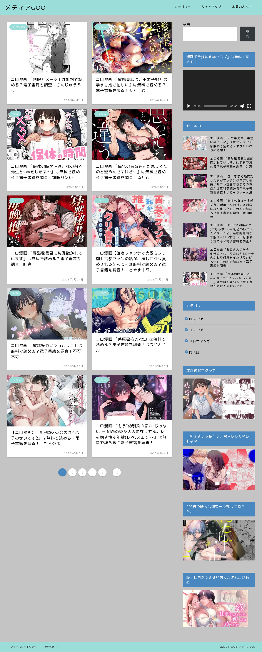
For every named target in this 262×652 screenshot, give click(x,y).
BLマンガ (196, 319)
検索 (186, 24)
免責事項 (48, 647)
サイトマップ (211, 7)
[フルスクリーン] (249, 106)
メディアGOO (25, 7)
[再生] (189, 106)
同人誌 (194, 352)
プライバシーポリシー (24, 647)
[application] (219, 90)
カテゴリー (183, 7)
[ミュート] (242, 106)
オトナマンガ (199, 341)
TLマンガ (196, 330)
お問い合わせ (242, 7)
